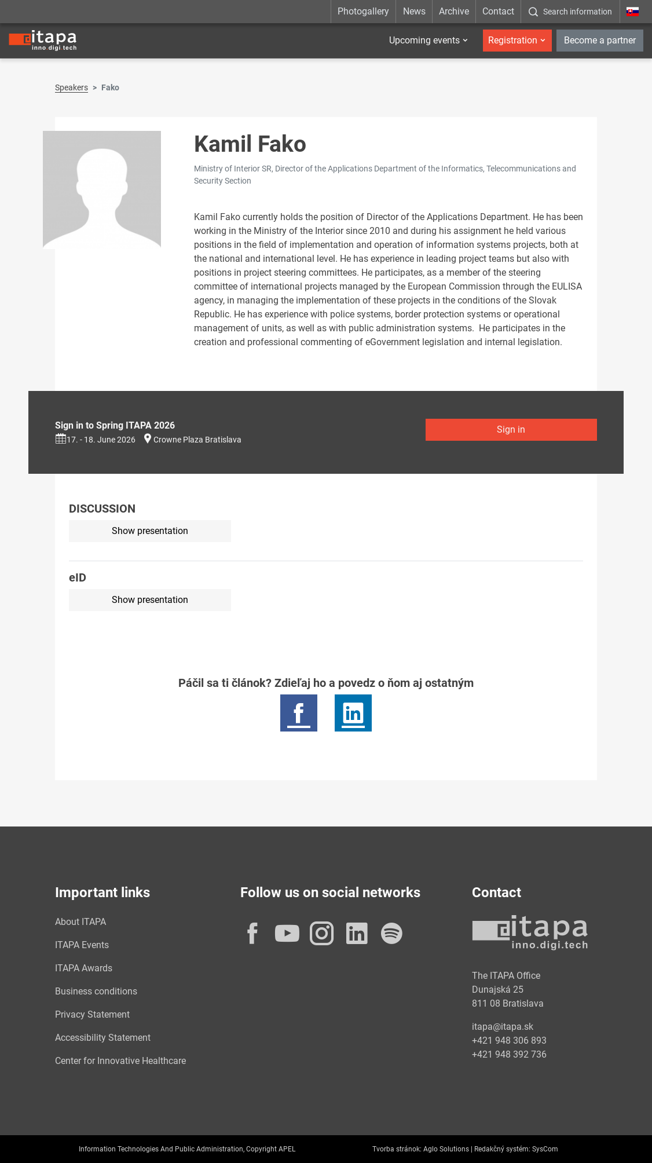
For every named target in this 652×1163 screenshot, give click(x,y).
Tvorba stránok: (397, 1149)
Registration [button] (512, 40)
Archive (454, 11)
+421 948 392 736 (509, 1054)
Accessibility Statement (103, 1037)
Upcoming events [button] (424, 40)
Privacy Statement (92, 1014)
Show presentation (150, 530)
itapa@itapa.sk (502, 1026)
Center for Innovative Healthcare (120, 1060)
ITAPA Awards (83, 968)
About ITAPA (80, 921)
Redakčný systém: (502, 1149)
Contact (498, 11)
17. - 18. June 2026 (95, 439)
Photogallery (363, 11)
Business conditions (96, 991)
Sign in (511, 429)
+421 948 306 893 (509, 1040)
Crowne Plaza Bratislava (197, 439)
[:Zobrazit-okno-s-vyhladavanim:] (570, 11)
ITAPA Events (82, 944)
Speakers (71, 87)
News (414, 11)
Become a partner (600, 40)
